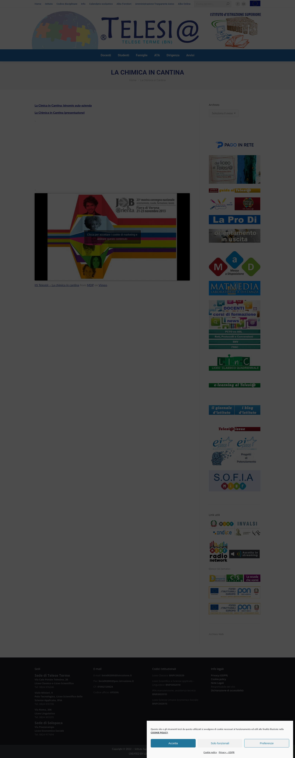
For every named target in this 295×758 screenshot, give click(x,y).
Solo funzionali (220, 747)
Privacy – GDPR (227, 756)
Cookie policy (210, 756)
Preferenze (267, 747)
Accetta (173, 747)
